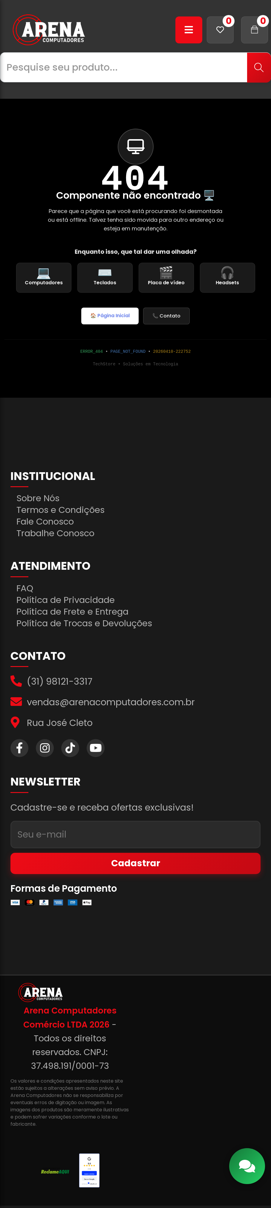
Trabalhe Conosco (57, 533)
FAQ (25, 589)
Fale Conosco (46, 522)
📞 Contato (166, 315)
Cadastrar (135, 865)
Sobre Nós (38, 498)
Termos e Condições (62, 510)
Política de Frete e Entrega (73, 612)
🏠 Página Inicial (110, 315)
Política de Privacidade (67, 600)
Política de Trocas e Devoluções (86, 624)
